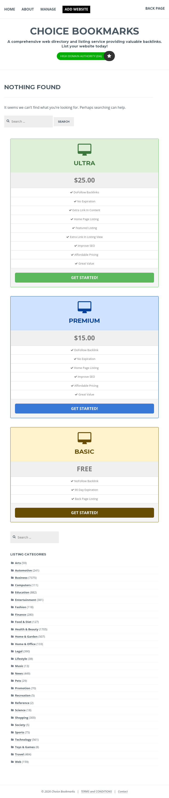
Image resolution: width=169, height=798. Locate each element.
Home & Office (25, 644)
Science (20, 710)
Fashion (20, 607)
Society (20, 725)
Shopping (21, 718)
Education (22, 592)
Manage (48, 9)
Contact (123, 791)
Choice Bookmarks (84, 30)
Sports (19, 732)
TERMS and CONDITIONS (96, 791)
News (19, 673)
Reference (22, 703)
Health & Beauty (26, 629)
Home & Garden (26, 636)
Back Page (155, 8)
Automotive (23, 570)
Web (18, 762)
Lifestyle (21, 659)
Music (19, 666)
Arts (18, 563)
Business (21, 578)
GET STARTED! (84, 277)
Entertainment (25, 600)
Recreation (23, 695)
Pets (18, 681)
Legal (18, 651)
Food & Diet (23, 622)
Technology (23, 740)
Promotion (22, 688)
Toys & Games (25, 747)
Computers (23, 585)
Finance (20, 615)
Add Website (76, 9)
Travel (19, 754)
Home (9, 9)
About (28, 9)
